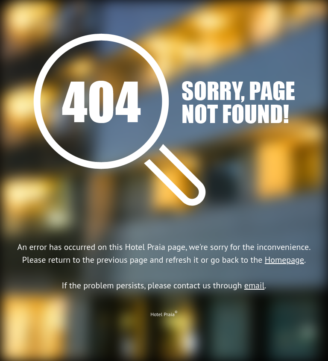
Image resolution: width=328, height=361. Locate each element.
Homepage (284, 259)
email (254, 285)
